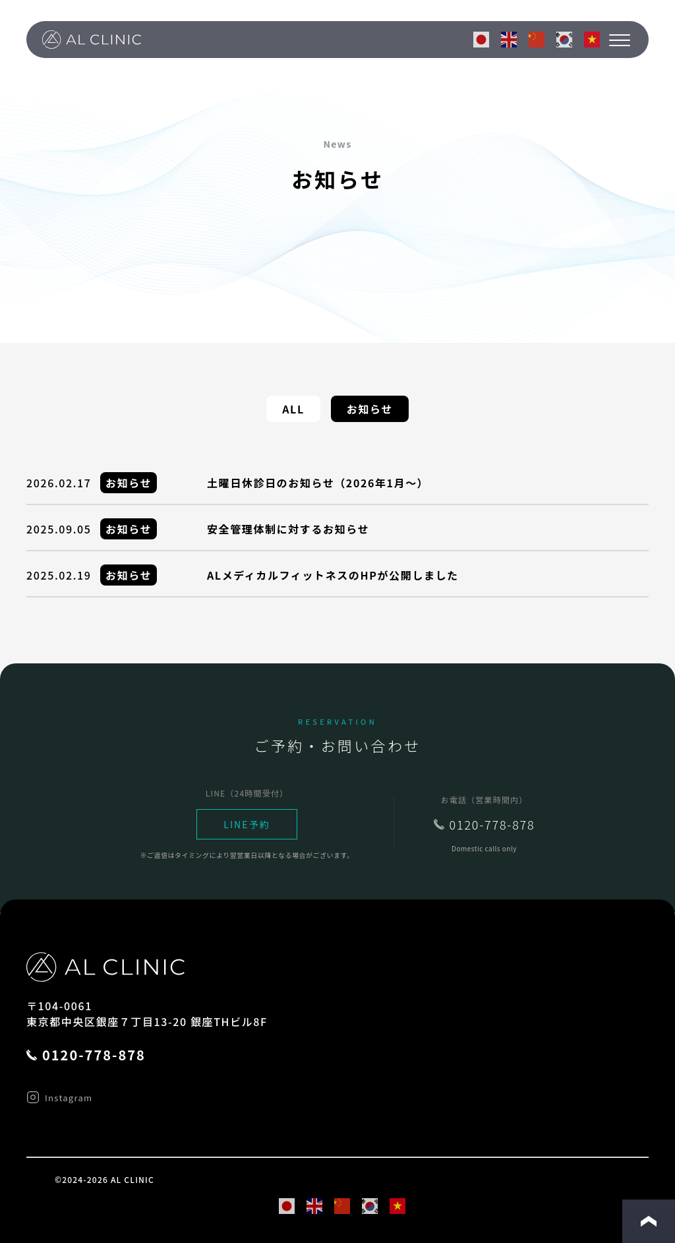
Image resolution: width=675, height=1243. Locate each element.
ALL (293, 409)
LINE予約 (246, 824)
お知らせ (370, 409)
